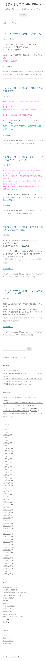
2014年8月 (6, 491)
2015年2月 (6, 475)
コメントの (8, 641)
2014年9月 (6, 488)
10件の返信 (6, 96)
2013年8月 (6, 523)
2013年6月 (6, 528)
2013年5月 (6, 531)
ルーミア (12, 277)
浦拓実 (33, 411)
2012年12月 (6, 544)
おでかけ (6, 609)
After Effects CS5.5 (9, 590)
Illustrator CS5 (7, 598)
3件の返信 (6, 298)
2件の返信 (6, 235)
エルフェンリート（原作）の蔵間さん (22, 33)
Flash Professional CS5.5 (11, 595)
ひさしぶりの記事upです (11, 371)
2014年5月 (6, 499)
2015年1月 (6, 478)
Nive (4, 603)
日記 (4, 619)
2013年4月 (6, 534)
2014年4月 (6, 502)
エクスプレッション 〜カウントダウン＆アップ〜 (19, 397)
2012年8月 (6, 555)
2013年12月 (6, 512)
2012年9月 (6, 552)
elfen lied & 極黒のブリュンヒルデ (22, 72)
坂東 (18, 74)
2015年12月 (6, 448)
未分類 (5, 622)
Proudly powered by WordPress (12, 657)
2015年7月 (6, 461)
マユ (6, 277)
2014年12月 (6, 480)
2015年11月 (6, 451)
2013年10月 (6, 518)
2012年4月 (6, 566)
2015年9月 (6, 456)
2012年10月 (6, 550)
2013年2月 (6, 539)
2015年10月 (6, 453)
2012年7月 (6, 558)
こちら (24, 246)
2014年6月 (6, 496)
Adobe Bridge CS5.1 (9, 587)
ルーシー (13, 74)
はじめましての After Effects (23, 4)
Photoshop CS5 (8, 606)
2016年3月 (6, 440)
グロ (39, 72)
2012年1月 (6, 574)
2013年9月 (6, 520)
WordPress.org (7, 643)
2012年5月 (6, 563)
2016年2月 (6, 443)
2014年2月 (6, 507)
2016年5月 (6, 435)
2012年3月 (6, 568)
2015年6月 (6, 464)
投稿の (6, 638)
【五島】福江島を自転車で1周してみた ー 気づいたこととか (22, 379)
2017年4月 (6, 429)
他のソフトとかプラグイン (11, 617)
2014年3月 (6, 504)
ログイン (6, 635)
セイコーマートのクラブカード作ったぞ (16, 408)
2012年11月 (6, 547)
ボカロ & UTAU (8, 614)
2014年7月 (6, 494)
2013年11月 (6, 515)
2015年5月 (6, 467)
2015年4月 (6, 469)
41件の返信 (6, 165)
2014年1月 (6, 510)
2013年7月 (6, 526)
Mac (4, 601)
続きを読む (8, 66)
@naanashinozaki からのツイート (14, 357)
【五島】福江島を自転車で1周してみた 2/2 (17, 381)
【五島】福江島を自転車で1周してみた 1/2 (17, 384)
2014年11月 (6, 483)
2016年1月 (6, 445)
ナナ (7, 213)
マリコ (7, 74)
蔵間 (22, 74)
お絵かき (6, 611)
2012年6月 (6, 560)
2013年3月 (6, 536)
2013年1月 (6, 542)
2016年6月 (6, 432)
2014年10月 (6, 486)
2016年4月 (6, 437)
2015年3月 (6, 472)
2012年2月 (6, 571)
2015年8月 (6, 459)
